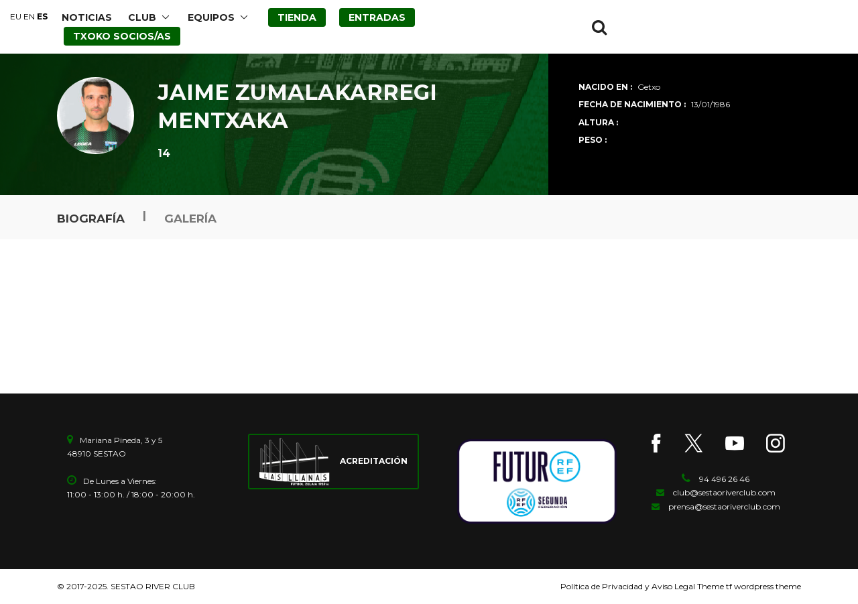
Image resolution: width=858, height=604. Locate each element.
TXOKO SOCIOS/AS (122, 36)
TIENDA (297, 17)
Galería (190, 218)
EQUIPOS (211, 17)
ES (42, 16)
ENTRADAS (377, 17)
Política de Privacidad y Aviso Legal (627, 586)
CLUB (142, 17)
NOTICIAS (87, 17)
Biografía (91, 218)
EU (15, 16)
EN (29, 16)
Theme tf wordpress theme (748, 586)
